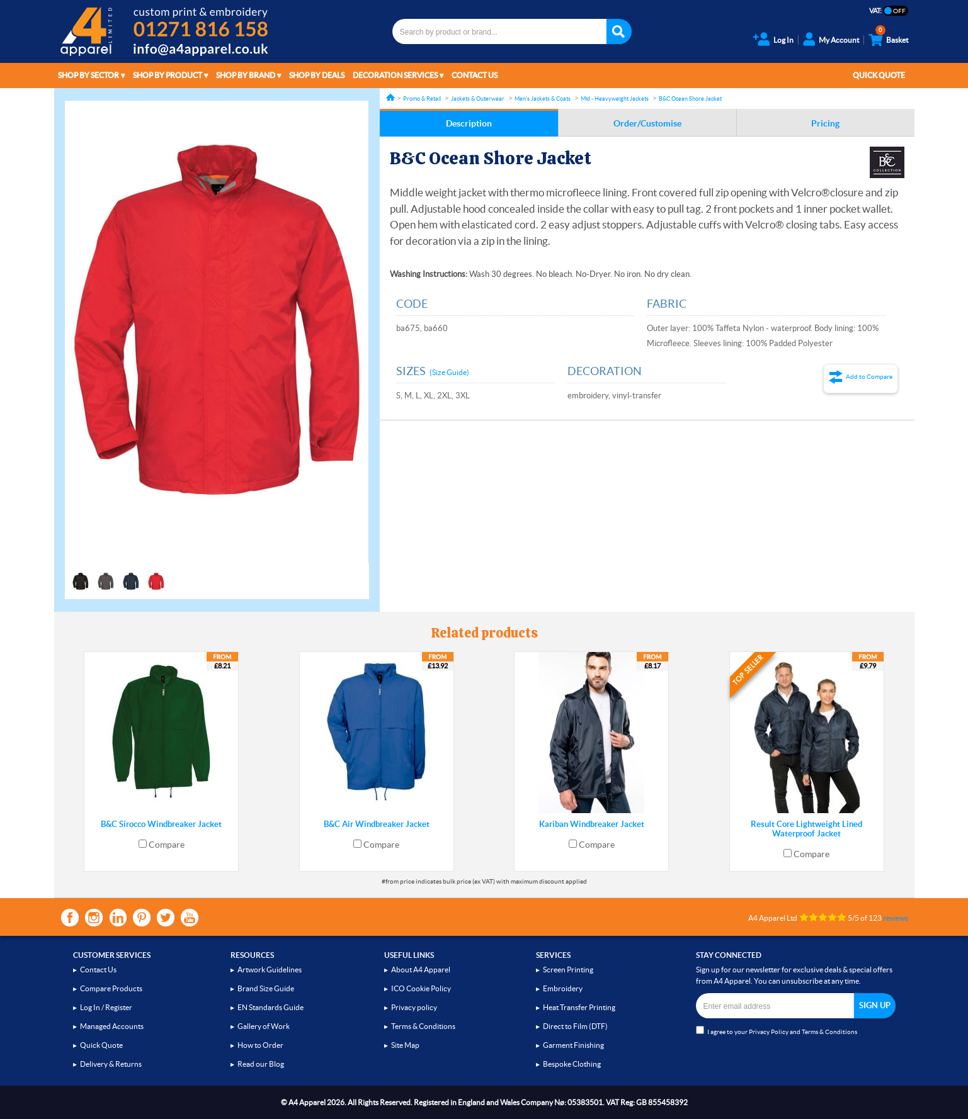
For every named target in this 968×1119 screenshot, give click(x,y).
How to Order (260, 1045)
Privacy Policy (769, 1031)
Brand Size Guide (265, 988)
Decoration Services (395, 75)
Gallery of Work (263, 1026)
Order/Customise (647, 123)
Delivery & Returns (111, 1064)
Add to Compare (869, 376)
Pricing (825, 123)
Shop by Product (167, 75)
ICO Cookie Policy (421, 988)
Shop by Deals (316, 75)
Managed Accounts (112, 1026)
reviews (895, 918)
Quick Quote (879, 75)
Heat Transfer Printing (579, 1007)
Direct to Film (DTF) (575, 1026)
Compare (167, 845)
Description (469, 123)
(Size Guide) (449, 372)
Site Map (405, 1045)
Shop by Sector (88, 75)
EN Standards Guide (270, 1007)
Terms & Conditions (423, 1026)
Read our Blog (260, 1064)
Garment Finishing (573, 1045)
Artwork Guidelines (269, 969)
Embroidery (563, 988)
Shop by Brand (245, 75)
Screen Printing (568, 969)
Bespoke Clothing (572, 1064)
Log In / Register (106, 1007)
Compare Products (111, 988)
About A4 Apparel (420, 969)
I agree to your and (776, 1030)
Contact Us (475, 75)
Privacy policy (414, 1007)
